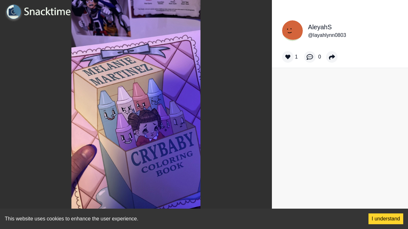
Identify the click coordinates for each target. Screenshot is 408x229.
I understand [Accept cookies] (386, 218)
